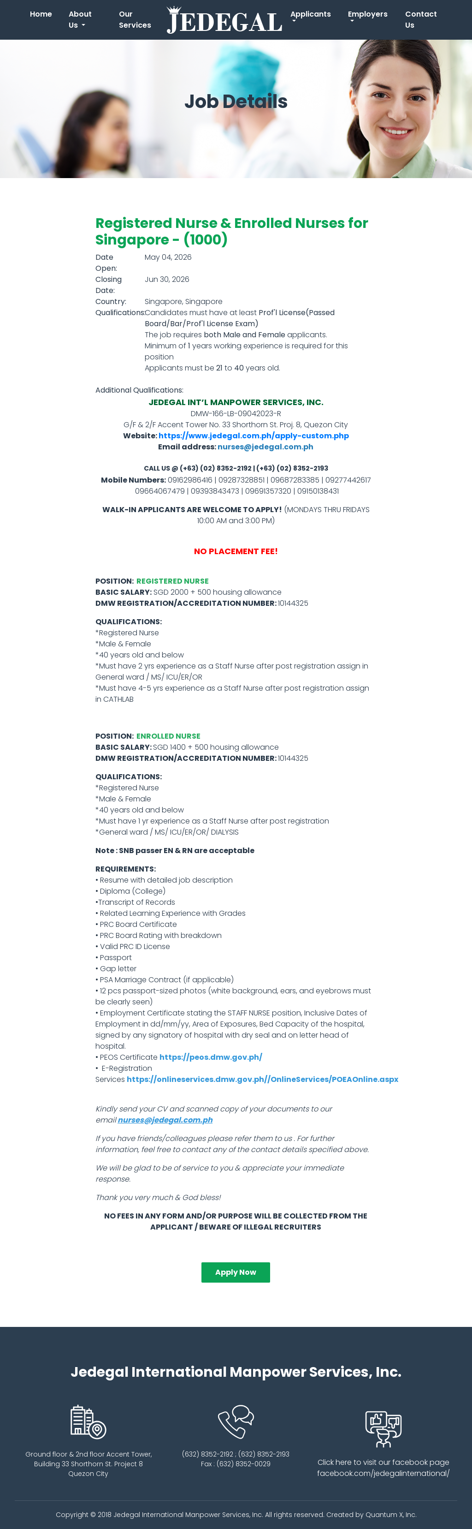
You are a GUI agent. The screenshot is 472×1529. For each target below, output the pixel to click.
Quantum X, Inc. (391, 1514)
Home (43, 13)
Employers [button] (368, 14)
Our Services (135, 19)
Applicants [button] (310, 14)
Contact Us (421, 19)
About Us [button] (80, 19)
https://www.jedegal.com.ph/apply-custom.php (254, 435)
